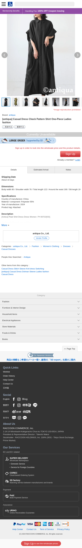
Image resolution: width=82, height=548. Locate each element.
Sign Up (70, 154)
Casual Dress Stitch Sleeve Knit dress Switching (23, 269)
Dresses (67, 246)
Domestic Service (18, 464)
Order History (9, 376)
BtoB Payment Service (19, 496)
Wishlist (6, 372)
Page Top (71, 349)
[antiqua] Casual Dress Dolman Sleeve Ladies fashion (25, 271)
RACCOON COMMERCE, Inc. (18, 428)
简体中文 (8, 127)
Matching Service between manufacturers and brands (31, 481)
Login (77, 160)
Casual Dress (7, 274)
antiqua (12, 115)
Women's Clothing (51, 246)
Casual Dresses (9, 249)
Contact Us (8, 384)
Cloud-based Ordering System (22, 474)
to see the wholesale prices (41, 543)
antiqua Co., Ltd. (41, 233)
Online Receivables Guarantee (22, 511)
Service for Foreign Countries (22, 467)
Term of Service (47, 529)
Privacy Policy (63, 529)
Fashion (35, 246)
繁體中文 (20, 127)
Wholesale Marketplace (19, 459)
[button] (4, 55)
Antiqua (27, 257)
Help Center (8, 380)
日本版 (6, 388)
